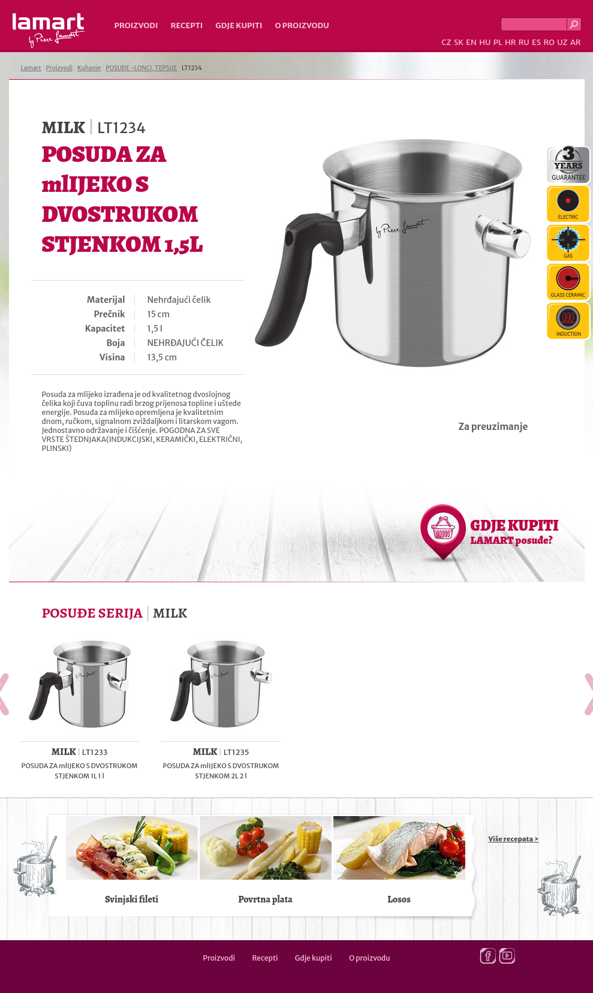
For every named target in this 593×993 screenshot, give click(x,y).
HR (510, 42)
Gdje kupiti (238, 25)
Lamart (49, 30)
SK (458, 42)
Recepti (186, 25)
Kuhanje (89, 68)
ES (536, 42)
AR (575, 42)
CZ (446, 42)
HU (484, 42)
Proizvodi (136, 25)
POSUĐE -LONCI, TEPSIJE (141, 68)
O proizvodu (302, 25)
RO (548, 42)
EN (471, 42)
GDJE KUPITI (515, 531)
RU (524, 42)
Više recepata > (514, 839)
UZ (562, 42)
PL (497, 42)
